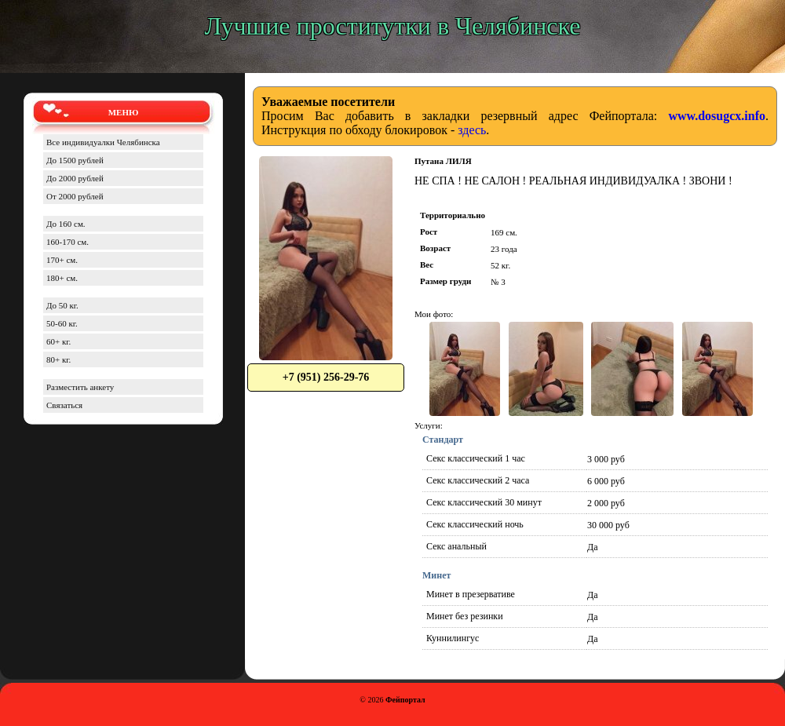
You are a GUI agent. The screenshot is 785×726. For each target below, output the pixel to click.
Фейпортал (405, 699)
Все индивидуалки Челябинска (103, 142)
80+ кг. (58, 359)
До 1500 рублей (75, 160)
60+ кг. (58, 341)
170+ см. (62, 259)
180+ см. (62, 278)
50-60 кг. (62, 323)
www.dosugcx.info (716, 115)
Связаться (64, 405)
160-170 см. (67, 241)
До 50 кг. (62, 305)
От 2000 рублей (75, 196)
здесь (472, 130)
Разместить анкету (80, 387)
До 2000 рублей (75, 178)
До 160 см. (66, 223)
